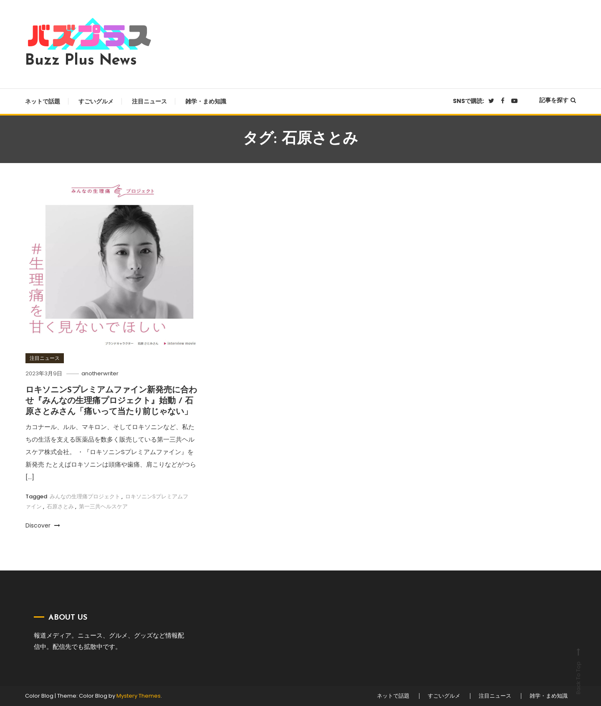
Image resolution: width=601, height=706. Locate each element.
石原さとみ (60, 506)
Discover (42, 525)
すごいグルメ (96, 101)
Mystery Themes (138, 696)
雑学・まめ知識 (205, 101)
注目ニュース (149, 101)
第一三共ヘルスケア (103, 506)
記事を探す (557, 100)
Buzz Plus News (81, 60)
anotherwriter (100, 373)
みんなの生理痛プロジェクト (85, 496)
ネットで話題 (42, 101)
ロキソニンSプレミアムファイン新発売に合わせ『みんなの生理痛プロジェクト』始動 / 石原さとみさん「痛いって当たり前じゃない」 (111, 401)
